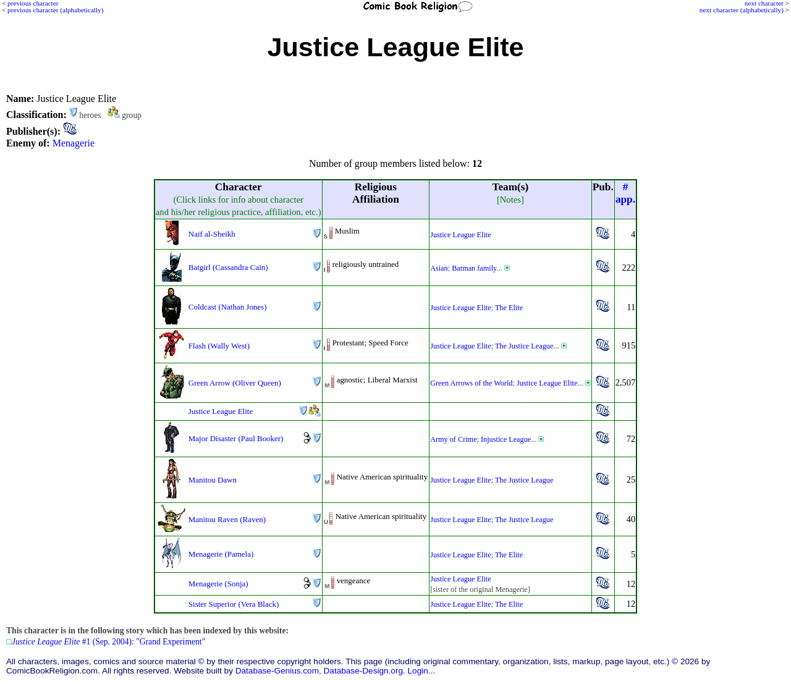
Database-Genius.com (277, 670)
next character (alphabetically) (742, 10)
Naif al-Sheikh (211, 234)
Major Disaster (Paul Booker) (236, 438)
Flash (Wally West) (219, 345)
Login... (422, 670)
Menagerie (74, 143)
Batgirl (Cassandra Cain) (228, 267)
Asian (439, 268)
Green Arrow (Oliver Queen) (234, 382)
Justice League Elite (460, 234)
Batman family (474, 268)
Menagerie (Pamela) (220, 554)
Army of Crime (453, 439)
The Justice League (524, 346)
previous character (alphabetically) (55, 10)
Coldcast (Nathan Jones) (227, 306)
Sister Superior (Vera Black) (233, 604)
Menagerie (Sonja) (218, 583)
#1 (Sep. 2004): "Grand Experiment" (108, 641)
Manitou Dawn (212, 479)
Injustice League (506, 439)
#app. (625, 193)
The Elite (509, 307)
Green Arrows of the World (471, 383)
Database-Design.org (363, 670)
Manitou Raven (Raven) (227, 519)
